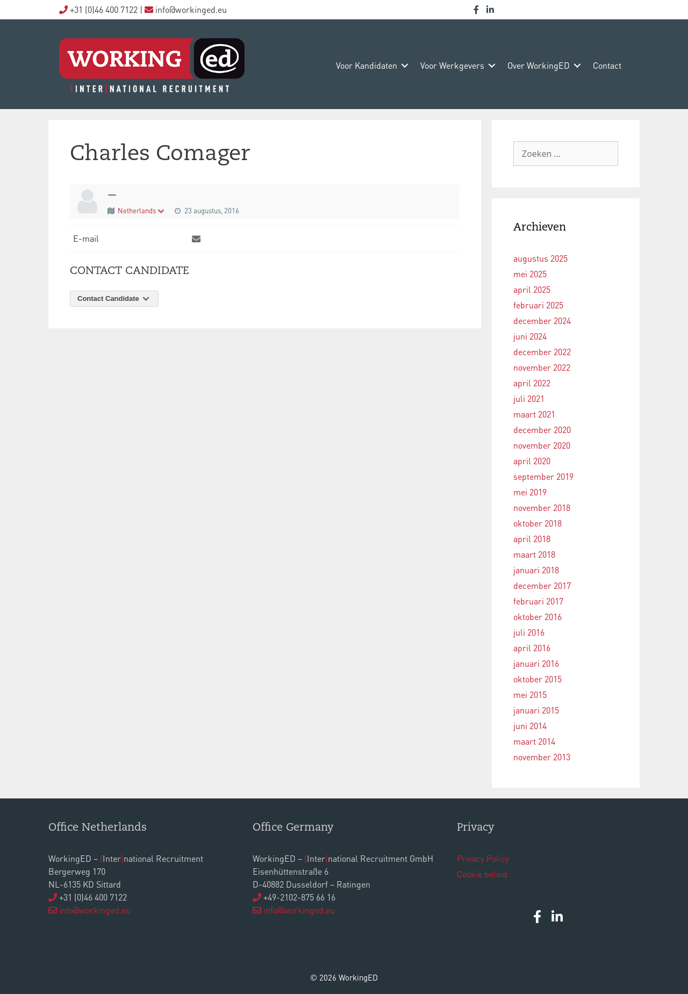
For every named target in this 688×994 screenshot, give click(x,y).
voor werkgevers (452, 65)
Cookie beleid (482, 874)
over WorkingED (538, 65)
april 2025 (531, 289)
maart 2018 (534, 554)
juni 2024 (530, 336)
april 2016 (531, 647)
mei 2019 (530, 492)
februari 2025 (538, 305)
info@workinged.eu (95, 910)
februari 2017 (538, 601)
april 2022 (531, 382)
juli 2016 (528, 632)
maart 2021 (534, 414)
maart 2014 (534, 741)
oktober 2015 (537, 679)
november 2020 (541, 445)
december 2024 (542, 320)
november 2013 (541, 756)
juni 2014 (530, 725)
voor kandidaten (366, 65)
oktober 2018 (537, 523)
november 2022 (541, 367)
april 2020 (531, 460)
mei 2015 (530, 694)
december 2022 (542, 351)
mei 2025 (530, 273)
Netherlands (142, 210)
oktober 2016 (537, 616)
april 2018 (531, 538)
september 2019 (543, 476)
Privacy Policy (483, 858)
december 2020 (542, 429)
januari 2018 (536, 569)
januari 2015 (536, 710)
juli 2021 (528, 398)
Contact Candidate (114, 298)
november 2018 (541, 507)
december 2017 (542, 585)
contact (607, 65)
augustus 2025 (540, 258)
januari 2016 (536, 663)
